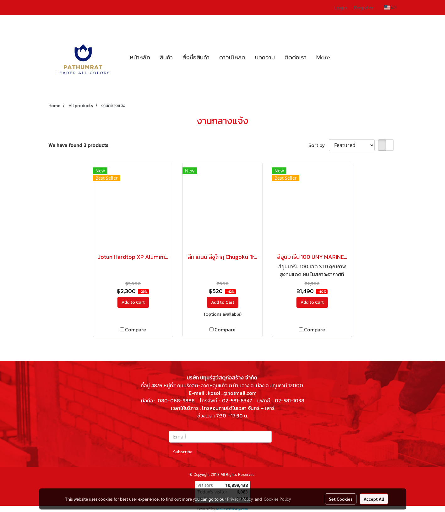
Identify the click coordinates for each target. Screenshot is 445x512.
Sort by (318, 145)
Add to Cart (133, 302)
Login (340, 7)
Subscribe (183, 452)
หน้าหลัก (140, 57)
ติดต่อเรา (296, 57)
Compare (135, 329)
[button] (340, 57)
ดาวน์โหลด (232, 57)
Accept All (374, 499)
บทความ (265, 57)
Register (364, 7)
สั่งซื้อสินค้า (195, 57)
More (323, 57)
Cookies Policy (277, 499)
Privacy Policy (240, 499)
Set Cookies (340, 499)
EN (390, 7)
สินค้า (166, 57)
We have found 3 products (78, 145)
